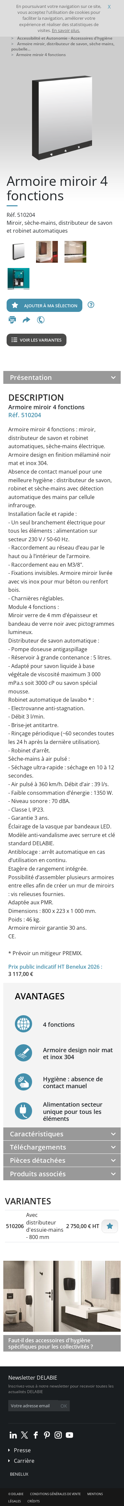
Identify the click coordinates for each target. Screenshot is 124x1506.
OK (64, 1406)
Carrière (24, 1460)
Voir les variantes (37, 340)
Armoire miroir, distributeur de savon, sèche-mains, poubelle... (62, 46)
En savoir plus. (66, 30)
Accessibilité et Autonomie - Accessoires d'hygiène (64, 38)
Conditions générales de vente (55, 1494)
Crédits (33, 1501)
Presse (22, 1450)
